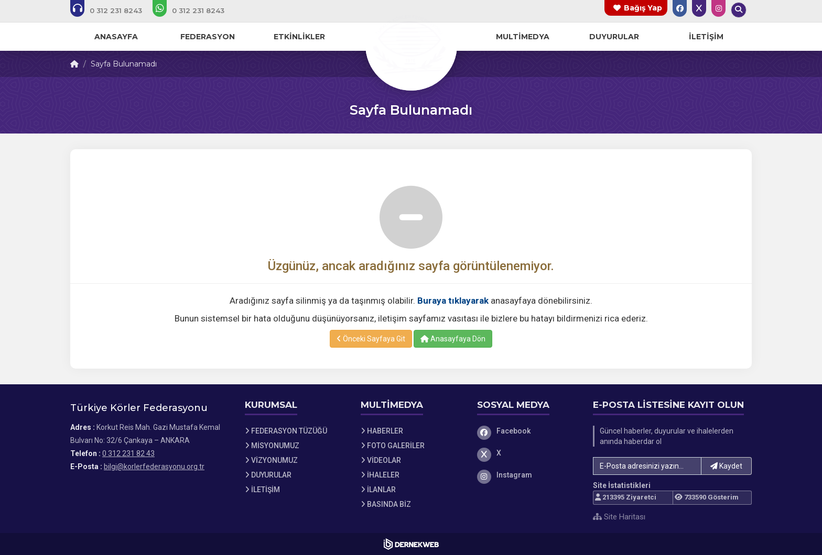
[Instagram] (527, 475)
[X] (527, 453)
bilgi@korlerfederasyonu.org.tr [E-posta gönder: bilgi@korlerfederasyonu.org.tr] (154, 466)
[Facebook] (527, 431)
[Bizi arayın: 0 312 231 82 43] (113, 10)
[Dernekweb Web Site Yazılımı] (411, 544)
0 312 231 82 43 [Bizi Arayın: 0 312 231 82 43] (128, 453)
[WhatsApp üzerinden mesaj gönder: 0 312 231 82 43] (195, 10)
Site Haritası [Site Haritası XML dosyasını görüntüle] (619, 516)
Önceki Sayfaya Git (371, 339)
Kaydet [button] (726, 466)
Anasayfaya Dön (452, 339)
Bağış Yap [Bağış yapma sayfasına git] (643, 8)
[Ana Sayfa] (411, 44)
